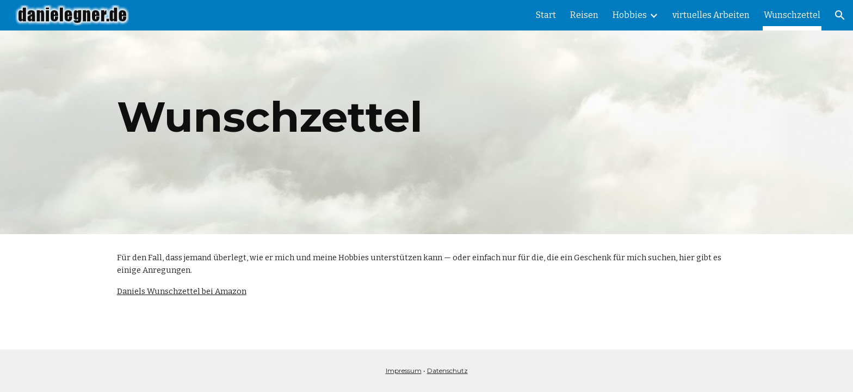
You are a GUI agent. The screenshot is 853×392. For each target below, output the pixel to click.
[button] (840, 15)
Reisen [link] (584, 15)
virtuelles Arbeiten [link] (711, 15)
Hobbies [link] (630, 15)
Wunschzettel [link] (792, 15)
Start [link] (546, 15)
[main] (426, 117)
